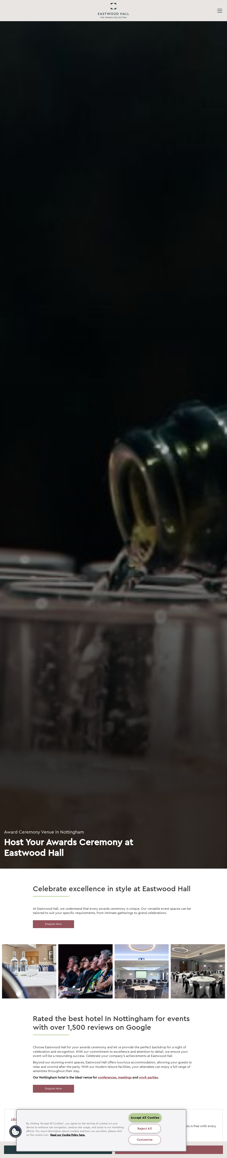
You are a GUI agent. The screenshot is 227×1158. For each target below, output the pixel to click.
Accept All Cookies (145, 1117)
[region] (101, 1130)
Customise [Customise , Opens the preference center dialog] (145, 1139)
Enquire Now (53, 924)
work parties (148, 1077)
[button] (15, 1131)
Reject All (144, 1128)
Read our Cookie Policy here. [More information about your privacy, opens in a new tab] (67, 1135)
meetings (125, 1077)
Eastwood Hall (113, 10)
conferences (107, 1077)
